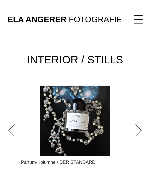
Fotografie (64, 19)
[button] (136, 130)
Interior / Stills (75, 60)
